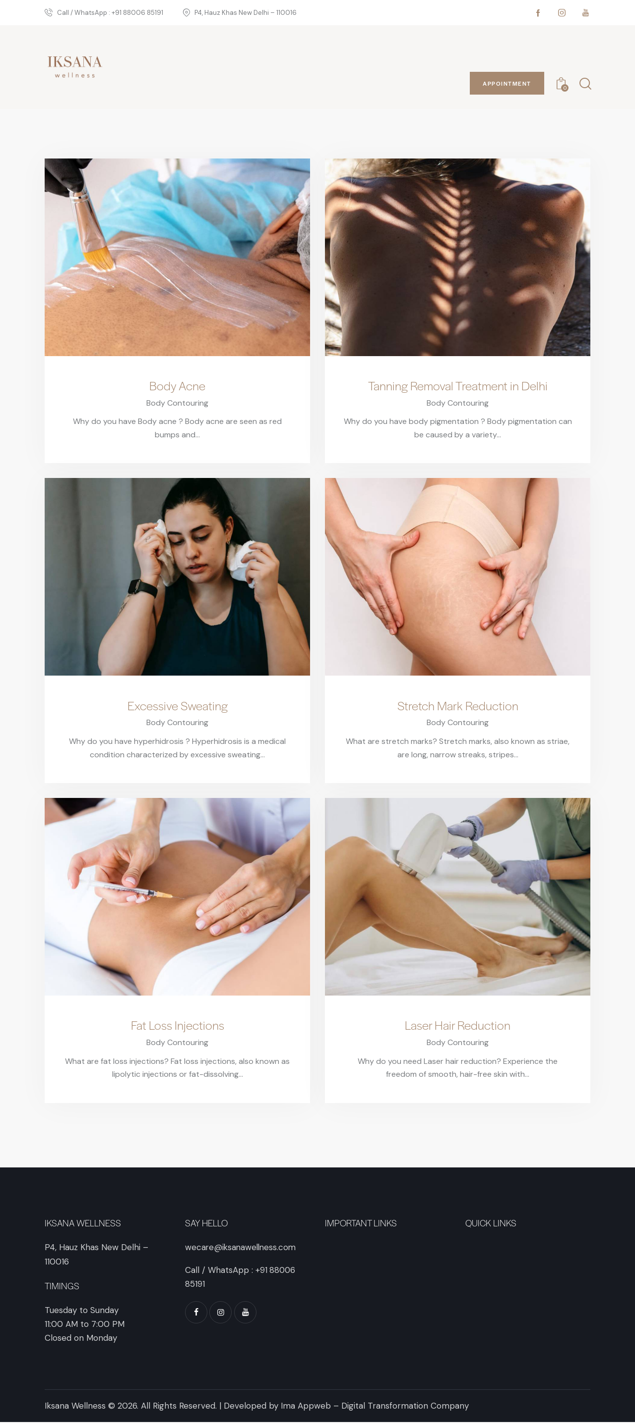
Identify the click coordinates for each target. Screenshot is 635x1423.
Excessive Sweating (177, 706)
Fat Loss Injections (177, 1026)
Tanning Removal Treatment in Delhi (458, 386)
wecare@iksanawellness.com (242, 1248)
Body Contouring (177, 403)
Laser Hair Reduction (458, 1026)
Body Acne (177, 386)
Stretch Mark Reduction (457, 706)
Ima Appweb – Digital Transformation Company (375, 1406)
